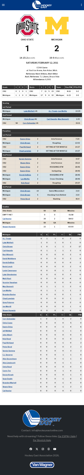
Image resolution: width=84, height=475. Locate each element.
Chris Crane (7, 323)
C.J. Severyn (8, 355)
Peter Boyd (25, 199)
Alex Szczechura (9, 359)
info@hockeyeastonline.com (47, 430)
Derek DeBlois (25, 175)
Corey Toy (7, 371)
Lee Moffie (62, 111)
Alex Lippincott (9, 363)
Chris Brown (29, 119)
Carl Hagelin (52, 119)
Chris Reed (7, 367)
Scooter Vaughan (10, 282)
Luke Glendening (10, 275)
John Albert (7, 335)
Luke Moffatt (29, 111)
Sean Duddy (7, 379)
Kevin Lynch (7, 267)
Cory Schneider (29, 123)
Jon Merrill (7, 306)
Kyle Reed (25, 183)
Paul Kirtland (25, 147)
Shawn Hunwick (9, 227)
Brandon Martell (9, 383)
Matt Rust (7, 279)
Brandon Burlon (9, 294)
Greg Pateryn (8, 302)
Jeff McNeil (7, 331)
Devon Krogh (8, 375)
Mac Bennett (63, 119)
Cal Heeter (7, 219)
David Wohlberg (9, 259)
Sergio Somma (25, 159)
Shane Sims (25, 163)
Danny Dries (25, 139)
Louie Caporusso (10, 271)
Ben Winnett (8, 255)
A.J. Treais (53, 111)
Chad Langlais (25, 151)
